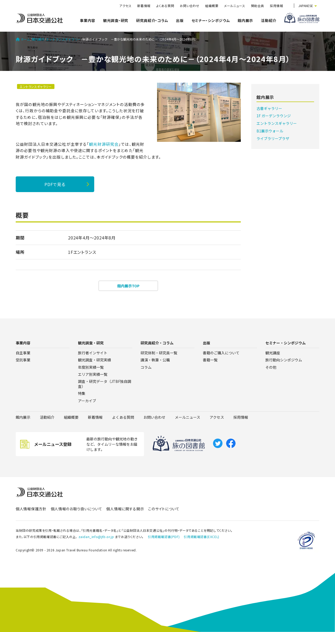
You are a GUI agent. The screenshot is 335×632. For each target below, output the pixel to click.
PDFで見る (54, 184)
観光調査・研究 (115, 20)
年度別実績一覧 (91, 367)
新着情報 (143, 5)
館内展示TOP (128, 285)
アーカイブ (87, 400)
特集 (81, 393)
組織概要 (211, 5)
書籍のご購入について (221, 352)
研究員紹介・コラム (152, 20)
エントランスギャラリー (63, 39)
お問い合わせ (189, 5)
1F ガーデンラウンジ (273, 115)
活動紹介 (268, 20)
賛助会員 (257, 5)
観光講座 (272, 352)
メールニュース (234, 5)
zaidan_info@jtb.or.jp (96, 536)
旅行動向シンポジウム (283, 359)
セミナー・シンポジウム (211, 20)
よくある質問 (165, 5)
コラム (146, 367)
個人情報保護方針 (31, 508)
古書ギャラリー (269, 108)
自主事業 (23, 352)
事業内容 (87, 20)
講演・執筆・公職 (155, 359)
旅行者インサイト (92, 352)
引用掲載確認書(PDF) (164, 536)
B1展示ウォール (269, 130)
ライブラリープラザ (272, 138)
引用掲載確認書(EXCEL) (201, 536)
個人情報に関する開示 (125, 508)
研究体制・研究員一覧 (159, 352)
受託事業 (23, 359)
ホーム (23, 39)
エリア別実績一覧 (92, 374)
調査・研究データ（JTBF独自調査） (104, 384)
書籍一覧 (210, 359)
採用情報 (276, 5)
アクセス (125, 5)
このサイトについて (163, 508)
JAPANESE (305, 5)
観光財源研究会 (104, 144)
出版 (179, 20)
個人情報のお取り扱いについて (76, 508)
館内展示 (245, 20)
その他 (270, 367)
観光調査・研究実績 (94, 359)
